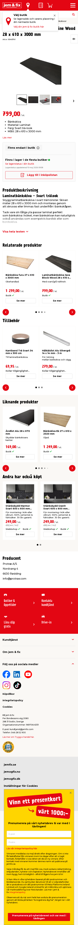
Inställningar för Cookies (21, 785)
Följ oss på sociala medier (20, 664)
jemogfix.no (12, 771)
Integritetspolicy (13, 700)
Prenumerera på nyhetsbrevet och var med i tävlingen (39, 917)
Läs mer (7, 137)
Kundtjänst (10, 639)
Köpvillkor (9, 694)
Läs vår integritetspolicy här (22, 848)
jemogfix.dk (12, 778)
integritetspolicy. (17, 892)
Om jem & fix (11, 652)
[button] (36, 312)
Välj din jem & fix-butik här (29, 26)
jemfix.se (10, 764)
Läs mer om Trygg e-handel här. (18, 737)
